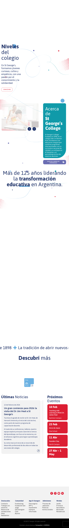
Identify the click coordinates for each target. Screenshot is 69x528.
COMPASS (47, 525)
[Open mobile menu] (67, 4)
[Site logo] (6, 4)
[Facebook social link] (51, 493)
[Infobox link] (21, 427)
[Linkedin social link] (62, 493)
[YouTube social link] (59, 493)
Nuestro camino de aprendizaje (56, 162)
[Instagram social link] (55, 493)
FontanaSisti (38, 525)
